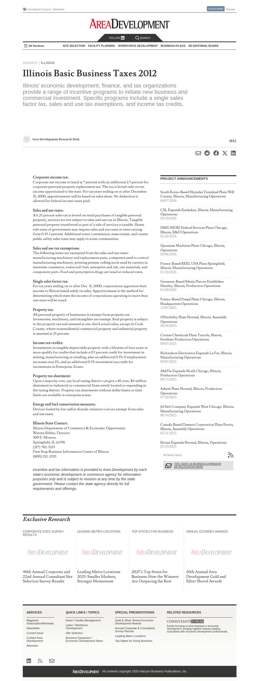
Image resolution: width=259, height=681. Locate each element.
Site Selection (74, 632)
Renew (230, 9)
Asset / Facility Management (83, 620)
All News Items (172, 455)
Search (142, 38)
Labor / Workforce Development (77, 627)
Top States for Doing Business (133, 640)
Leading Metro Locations (130, 636)
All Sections (36, 45)
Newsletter (33, 628)
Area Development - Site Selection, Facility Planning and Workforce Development (130, 24)
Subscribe (215, 8)
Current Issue (35, 632)
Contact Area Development (35, 639)
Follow (116, 38)
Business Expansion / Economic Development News (84, 639)
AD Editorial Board (203, 45)
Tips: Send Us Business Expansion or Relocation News (197, 465)
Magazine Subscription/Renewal (40, 622)
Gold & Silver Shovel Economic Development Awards (134, 622)
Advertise (58, 9)
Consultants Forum (38, 9)
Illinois (48, 63)
